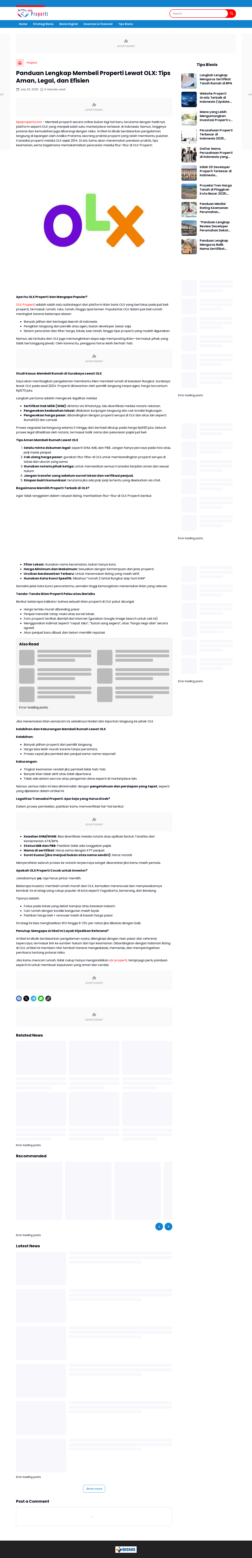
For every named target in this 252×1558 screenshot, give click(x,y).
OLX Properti (25, 304)
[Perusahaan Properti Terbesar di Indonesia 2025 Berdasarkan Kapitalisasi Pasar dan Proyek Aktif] (189, 136)
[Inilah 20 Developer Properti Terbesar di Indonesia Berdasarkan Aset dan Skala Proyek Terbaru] (189, 173)
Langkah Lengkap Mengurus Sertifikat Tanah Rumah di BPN (216, 79)
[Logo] (126, 1549)
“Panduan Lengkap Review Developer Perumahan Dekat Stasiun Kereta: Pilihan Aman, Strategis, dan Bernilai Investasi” (215, 226)
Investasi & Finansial (98, 24)
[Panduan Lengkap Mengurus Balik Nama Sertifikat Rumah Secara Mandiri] (189, 246)
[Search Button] (232, 13)
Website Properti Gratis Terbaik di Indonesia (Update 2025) (214, 98)
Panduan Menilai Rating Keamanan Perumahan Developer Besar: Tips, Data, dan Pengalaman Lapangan (214, 208)
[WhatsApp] (41, 998)
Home (23, 24)
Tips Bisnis (125, 24)
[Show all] (230, 271)
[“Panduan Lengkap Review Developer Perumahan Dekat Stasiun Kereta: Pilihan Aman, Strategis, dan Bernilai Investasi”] (189, 228)
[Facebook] (19, 998)
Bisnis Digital (68, 24)
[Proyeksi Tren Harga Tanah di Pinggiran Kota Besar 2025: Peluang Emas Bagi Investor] (189, 191)
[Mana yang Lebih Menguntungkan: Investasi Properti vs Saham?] (189, 118)
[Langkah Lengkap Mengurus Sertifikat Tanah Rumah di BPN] (189, 81)
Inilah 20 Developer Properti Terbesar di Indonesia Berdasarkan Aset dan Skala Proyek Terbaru (216, 171)
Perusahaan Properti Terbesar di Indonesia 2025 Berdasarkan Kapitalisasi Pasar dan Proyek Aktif (216, 134)
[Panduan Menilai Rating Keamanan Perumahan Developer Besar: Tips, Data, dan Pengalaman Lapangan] (189, 209)
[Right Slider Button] (168, 1226)
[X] (26, 998)
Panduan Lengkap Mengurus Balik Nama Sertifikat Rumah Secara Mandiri (214, 245)
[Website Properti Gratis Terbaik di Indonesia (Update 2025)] (189, 99)
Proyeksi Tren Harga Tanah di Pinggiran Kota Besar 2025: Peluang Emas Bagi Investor (216, 190)
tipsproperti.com (29, 122)
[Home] (20, 63)
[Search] (199, 13)
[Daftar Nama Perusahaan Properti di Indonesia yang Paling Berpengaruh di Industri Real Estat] (189, 154)
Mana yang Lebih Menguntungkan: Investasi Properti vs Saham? (216, 116)
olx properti (118, 960)
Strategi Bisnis (43, 24)
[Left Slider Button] (159, 1226)
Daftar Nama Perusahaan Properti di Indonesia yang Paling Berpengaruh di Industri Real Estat (216, 153)
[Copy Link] (48, 998)
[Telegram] (33, 998)
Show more (94, 1489)
